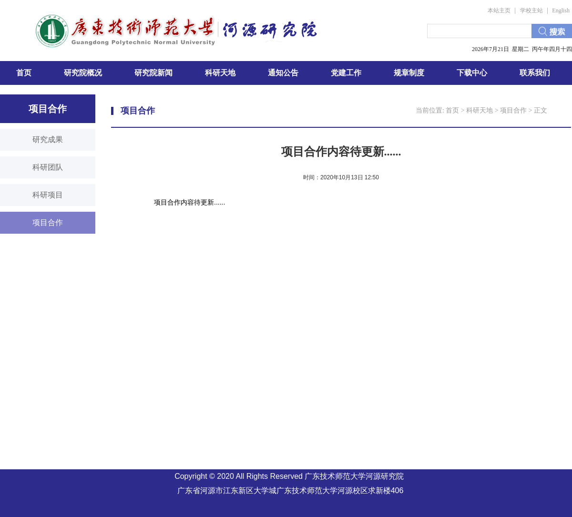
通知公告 (283, 73)
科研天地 (220, 73)
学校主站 (531, 10)
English (561, 10)
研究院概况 (83, 73)
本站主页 (499, 10)
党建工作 (346, 73)
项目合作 (513, 110)
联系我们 (535, 73)
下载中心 (472, 73)
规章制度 (409, 73)
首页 (23, 73)
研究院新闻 (153, 73)
